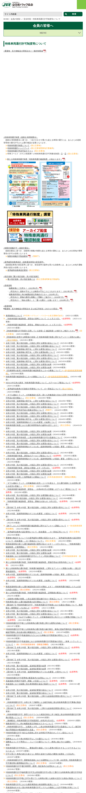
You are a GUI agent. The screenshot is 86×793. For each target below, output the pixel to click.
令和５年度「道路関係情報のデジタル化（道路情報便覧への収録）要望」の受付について (42, 383)
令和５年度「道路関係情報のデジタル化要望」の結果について (31, 346)
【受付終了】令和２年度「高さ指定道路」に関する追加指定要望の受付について (39, 632)
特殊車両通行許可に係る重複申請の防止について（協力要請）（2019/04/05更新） (39, 720)
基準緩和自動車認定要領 (17, 194)
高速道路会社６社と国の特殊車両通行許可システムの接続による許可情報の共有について (42, 711)
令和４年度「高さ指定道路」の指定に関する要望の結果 (29, 395)
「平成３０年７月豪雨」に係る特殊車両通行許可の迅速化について (33, 748)
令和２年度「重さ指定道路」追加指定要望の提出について (29, 617)
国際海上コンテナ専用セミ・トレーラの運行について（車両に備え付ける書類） (39, 666)
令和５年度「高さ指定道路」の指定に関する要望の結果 (29, 355)
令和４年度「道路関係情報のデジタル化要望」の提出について (31, 437)
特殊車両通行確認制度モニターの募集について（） (37, 300)
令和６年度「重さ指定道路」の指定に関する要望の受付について (32, 340)
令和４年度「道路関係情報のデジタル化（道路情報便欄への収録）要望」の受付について (42, 498)
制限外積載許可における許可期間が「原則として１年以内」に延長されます (37, 729)
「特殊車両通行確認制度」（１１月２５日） (33, 242)
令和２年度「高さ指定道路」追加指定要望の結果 (26, 593)
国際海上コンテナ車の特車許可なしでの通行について (28, 663)
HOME (6, 19)
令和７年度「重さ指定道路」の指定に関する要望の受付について (32, 282)
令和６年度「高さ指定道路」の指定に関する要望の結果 (29, 288)
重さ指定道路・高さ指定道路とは (21, 203)
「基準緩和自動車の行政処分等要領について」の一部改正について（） (39, 313)
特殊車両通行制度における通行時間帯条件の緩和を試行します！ (32, 349)
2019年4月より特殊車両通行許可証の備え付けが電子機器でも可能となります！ (38, 736)
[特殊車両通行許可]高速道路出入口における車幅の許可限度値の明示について (37, 559)
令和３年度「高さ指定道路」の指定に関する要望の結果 (29, 474)
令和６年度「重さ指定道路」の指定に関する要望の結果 (29, 291)
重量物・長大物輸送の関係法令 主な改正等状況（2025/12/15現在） (32, 233)
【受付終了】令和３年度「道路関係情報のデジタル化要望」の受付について (37, 596)
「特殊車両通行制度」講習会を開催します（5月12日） (28, 392)
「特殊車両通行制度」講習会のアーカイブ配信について (29, 379)
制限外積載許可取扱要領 (17, 180)
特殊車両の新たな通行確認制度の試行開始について (27, 526)
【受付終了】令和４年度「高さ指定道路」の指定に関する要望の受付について (38, 443)
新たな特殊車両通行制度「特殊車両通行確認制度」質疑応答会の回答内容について (39, 486)
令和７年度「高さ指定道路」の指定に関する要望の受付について (32, 279)
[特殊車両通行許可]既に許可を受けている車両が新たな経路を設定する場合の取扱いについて (44, 702)
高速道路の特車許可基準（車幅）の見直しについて (27, 605)
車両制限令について (14, 239)
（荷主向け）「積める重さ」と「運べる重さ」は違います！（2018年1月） (41, 224)
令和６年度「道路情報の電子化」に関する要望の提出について (31, 325)
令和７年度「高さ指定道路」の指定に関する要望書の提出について (33, 270)
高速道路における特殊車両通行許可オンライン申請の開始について (33, 480)
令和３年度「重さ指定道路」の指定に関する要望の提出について (32, 538)
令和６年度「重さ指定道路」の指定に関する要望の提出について (32, 331)
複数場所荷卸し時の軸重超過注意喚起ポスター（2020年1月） (34, 218)
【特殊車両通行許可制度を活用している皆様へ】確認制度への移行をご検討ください (40, 255)
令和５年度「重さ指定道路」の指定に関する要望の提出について (32, 367)
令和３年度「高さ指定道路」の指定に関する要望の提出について (32, 535)
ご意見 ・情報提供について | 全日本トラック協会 (30, 787)
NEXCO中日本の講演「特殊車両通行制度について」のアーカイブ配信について (38, 306)
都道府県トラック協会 (60, 781)
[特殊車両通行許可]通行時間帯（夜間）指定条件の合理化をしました (34, 690)
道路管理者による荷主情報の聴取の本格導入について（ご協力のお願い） (36, 717)
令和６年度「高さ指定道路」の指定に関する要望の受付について (32, 337)
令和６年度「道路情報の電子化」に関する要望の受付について (31, 343)
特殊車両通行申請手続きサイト (20, 75)
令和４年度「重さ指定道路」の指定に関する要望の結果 (29, 398)
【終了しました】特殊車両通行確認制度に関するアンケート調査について (36, 449)
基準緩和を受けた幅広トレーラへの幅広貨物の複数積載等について (33, 726)
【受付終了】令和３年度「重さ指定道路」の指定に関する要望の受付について (38, 571)
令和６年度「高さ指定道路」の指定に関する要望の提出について (32, 328)
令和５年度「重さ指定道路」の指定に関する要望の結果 (29, 358)
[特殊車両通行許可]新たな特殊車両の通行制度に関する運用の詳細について (36, 547)
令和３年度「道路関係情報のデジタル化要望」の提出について (31, 577)
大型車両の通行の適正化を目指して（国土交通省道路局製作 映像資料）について (39, 760)
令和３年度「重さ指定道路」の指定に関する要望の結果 (29, 477)
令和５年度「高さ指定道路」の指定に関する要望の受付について (32, 389)
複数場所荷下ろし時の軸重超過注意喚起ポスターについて (29, 647)
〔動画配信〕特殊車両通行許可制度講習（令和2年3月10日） (30, 644)
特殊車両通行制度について (18, 69)
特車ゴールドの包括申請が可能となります (23, 723)
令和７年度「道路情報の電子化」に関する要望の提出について (31, 273)
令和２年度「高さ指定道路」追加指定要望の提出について (29, 614)
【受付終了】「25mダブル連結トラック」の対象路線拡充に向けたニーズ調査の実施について (44, 541)
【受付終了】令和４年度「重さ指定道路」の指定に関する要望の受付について (38, 431)
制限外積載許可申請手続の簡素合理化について (25, 334)
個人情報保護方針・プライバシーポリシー (33, 781)
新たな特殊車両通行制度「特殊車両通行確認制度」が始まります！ (34, 83)
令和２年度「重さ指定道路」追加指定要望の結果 (26, 589)
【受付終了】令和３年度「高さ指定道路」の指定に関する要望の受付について (38, 583)
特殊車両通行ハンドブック (18, 72)
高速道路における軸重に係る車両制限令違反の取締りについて (31, 608)
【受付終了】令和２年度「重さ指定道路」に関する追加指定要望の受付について (39, 620)
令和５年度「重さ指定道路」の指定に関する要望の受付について (32, 376)
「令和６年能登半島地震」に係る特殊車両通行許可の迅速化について (34, 361)
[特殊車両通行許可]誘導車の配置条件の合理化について (28, 602)
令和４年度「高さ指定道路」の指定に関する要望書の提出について (33, 419)
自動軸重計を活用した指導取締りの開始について (26, 401)
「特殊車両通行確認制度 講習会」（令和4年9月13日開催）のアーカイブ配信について (41, 413)
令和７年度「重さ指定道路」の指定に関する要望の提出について (32, 267)
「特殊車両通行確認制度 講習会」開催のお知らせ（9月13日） (32, 425)
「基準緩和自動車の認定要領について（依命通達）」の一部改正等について (37, 456)
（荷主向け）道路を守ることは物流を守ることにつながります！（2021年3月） (43, 215)
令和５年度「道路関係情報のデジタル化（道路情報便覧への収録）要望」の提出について (42, 370)
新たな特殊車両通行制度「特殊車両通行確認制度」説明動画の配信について (37, 516)
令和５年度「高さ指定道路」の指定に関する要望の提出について (32, 364)
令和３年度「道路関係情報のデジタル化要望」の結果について (31, 504)
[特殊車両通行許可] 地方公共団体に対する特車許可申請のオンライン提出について (39, 656)
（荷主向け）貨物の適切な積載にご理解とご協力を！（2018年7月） (38, 221)
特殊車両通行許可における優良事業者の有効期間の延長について (32, 708)
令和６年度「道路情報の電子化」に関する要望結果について (30, 276)
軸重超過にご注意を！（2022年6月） (26, 212)
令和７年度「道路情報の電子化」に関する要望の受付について (31, 285)
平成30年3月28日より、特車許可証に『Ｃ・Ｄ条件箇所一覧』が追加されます (37, 754)
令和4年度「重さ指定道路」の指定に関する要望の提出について (32, 422)
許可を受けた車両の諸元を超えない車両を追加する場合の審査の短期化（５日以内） (40, 678)
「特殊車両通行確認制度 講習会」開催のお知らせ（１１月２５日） (34, 248)
